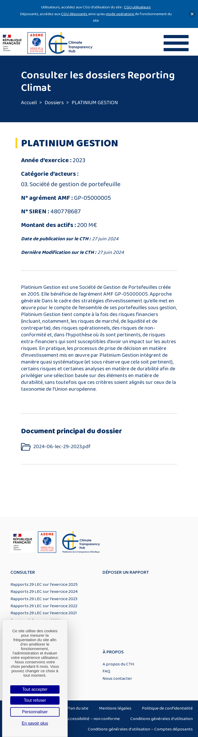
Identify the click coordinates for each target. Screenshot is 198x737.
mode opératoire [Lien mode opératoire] (120, 14)
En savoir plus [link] (35, 723)
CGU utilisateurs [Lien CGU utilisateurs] (137, 7)
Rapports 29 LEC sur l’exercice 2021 (43, 613)
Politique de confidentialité (167, 708)
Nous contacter (117, 678)
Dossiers (54, 102)
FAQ (106, 671)
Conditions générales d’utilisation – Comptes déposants (140, 729)
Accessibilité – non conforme (93, 718)
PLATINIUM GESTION (95, 102)
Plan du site (77, 708)
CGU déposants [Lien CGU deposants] (74, 14)
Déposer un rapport (126, 572)
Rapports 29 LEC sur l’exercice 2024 (44, 591)
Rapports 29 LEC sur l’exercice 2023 (43, 598)
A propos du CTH (118, 664)
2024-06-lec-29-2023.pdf (62, 446)
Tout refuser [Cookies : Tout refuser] (35, 700)
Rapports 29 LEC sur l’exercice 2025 (44, 584)
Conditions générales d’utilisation (161, 718)
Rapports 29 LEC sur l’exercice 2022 (43, 606)
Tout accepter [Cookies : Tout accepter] (34, 689)
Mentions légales (115, 708)
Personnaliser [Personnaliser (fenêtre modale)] (35, 712)
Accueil (29, 102)
